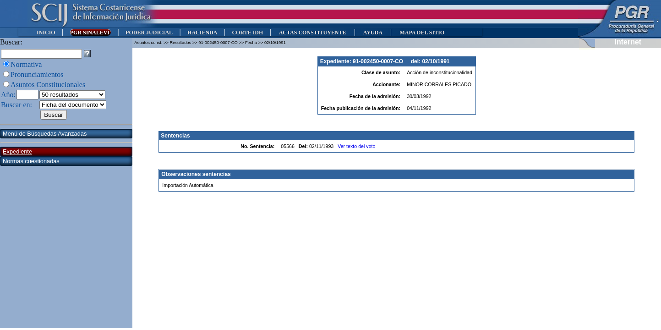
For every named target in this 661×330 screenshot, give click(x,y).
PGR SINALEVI (90, 32)
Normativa (26, 64)
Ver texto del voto (356, 146)
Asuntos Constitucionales (48, 84)
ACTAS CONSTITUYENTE (312, 32)
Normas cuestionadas (31, 161)
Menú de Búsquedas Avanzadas (45, 133)
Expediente (17, 151)
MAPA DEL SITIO (422, 32)
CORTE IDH (247, 32)
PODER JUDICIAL (149, 32)
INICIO (46, 32)
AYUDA (372, 32)
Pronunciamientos (37, 74)
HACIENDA (202, 32)
